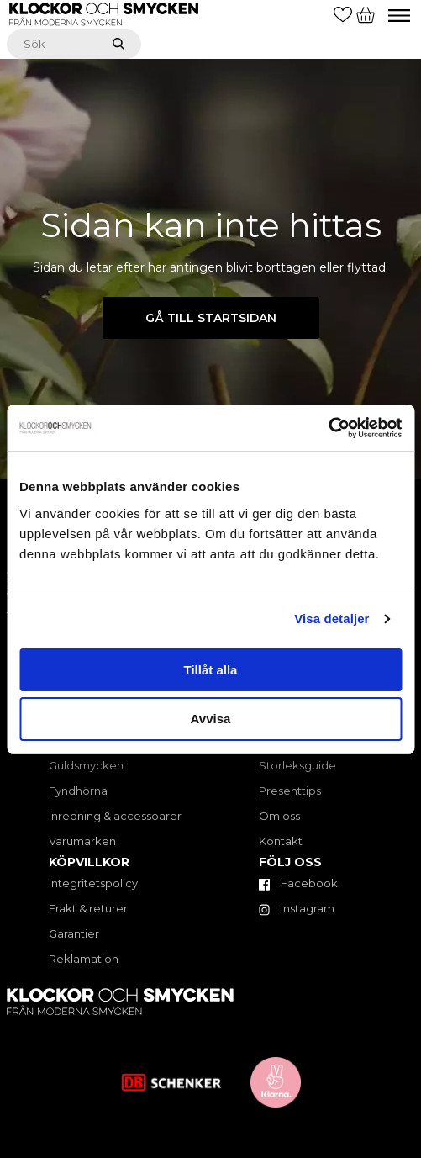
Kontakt (281, 841)
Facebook (298, 883)
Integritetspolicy (93, 883)
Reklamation (83, 958)
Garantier (74, 933)
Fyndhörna (78, 790)
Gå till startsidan (210, 317)
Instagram (296, 908)
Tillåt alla (211, 670)
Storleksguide (297, 765)
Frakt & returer (88, 908)
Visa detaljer (331, 618)
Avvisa (211, 718)
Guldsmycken (86, 765)
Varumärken (82, 841)
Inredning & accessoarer (115, 815)
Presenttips (290, 790)
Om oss (279, 815)
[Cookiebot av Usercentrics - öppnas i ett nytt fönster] (328, 428)
